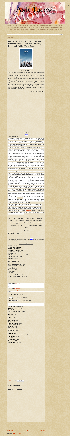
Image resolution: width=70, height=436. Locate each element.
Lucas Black (28, 210)
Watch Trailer (41, 92)
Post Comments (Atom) (16, 433)
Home (26, 430)
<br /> (12, 103)
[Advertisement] (26, 426)
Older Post (42, 430)
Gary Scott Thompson (20, 290)
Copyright (26, 67)
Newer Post (10, 430)
